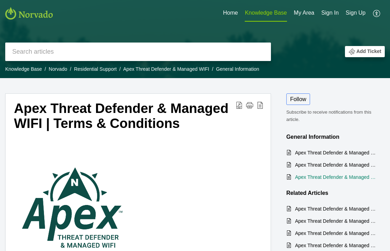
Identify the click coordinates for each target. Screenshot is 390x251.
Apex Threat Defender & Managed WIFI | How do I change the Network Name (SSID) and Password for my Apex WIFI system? (336, 233)
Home (230, 13)
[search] (138, 52)
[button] (365, 51)
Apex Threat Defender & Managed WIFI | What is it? (336, 152)
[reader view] (260, 105)
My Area (304, 13)
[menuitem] (343, 13)
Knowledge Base (266, 13)
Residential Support (95, 69)
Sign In (330, 13)
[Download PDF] (239, 105)
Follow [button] (298, 99)
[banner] (195, 39)
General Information (237, 69)
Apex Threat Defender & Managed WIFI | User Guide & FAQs (336, 165)
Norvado (58, 69)
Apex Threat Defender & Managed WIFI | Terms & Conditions (121, 116)
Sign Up (356, 13)
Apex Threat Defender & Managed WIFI (166, 69)
